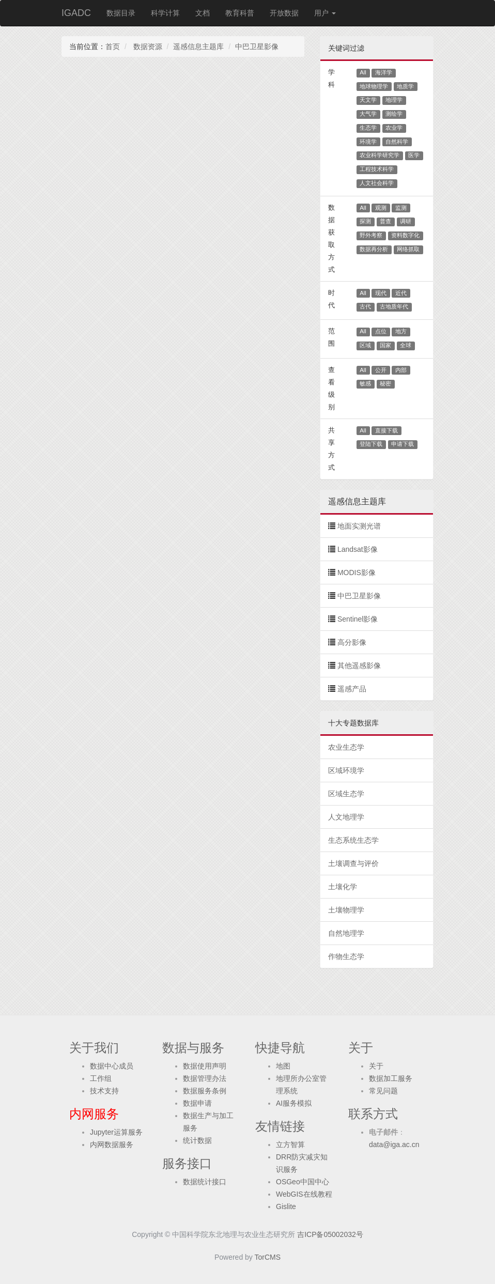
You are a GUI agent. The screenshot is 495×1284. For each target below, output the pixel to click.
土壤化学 (342, 887)
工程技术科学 (377, 169)
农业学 (394, 128)
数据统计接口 (204, 1182)
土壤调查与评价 (353, 863)
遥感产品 (351, 689)
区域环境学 (346, 770)
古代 (365, 306)
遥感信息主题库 (198, 46)
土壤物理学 (346, 910)
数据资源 (146, 46)
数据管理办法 (204, 1078)
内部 (401, 370)
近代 (401, 293)
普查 (385, 221)
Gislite (286, 1206)
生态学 (368, 128)
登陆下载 (371, 444)
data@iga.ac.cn (394, 1144)
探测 (365, 221)
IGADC (76, 13)
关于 (376, 1066)
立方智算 (290, 1144)
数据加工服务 (390, 1078)
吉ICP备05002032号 (330, 1234)
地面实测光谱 (359, 526)
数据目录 (120, 13)
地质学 (405, 86)
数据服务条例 (204, 1091)
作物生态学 (346, 956)
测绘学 (394, 114)
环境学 (368, 141)
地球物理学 (374, 86)
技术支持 (104, 1091)
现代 (380, 293)
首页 (112, 46)
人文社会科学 (377, 183)
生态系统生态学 (353, 840)
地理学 (394, 100)
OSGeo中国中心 (302, 1182)
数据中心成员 (111, 1066)
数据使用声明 (204, 1066)
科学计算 (165, 13)
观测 (380, 208)
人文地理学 (346, 817)
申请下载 (402, 444)
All (363, 72)
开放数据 (284, 13)
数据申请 (197, 1103)
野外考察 (371, 235)
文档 (202, 13)
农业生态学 (346, 747)
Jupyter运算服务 (116, 1132)
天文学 (368, 100)
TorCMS (268, 1257)
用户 (325, 13)
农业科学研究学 (379, 155)
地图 (283, 1066)
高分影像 (351, 642)
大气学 (368, 114)
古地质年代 (394, 306)
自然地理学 (346, 933)
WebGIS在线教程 (304, 1194)
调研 (405, 221)
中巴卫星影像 (257, 46)
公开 (380, 370)
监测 (401, 208)
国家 (385, 345)
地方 (401, 331)
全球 (405, 345)
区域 (365, 345)
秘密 (385, 383)
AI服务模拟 (294, 1103)
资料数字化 (405, 235)
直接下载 (386, 430)
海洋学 (383, 72)
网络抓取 (408, 249)
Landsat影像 (357, 549)
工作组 (101, 1078)
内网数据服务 (111, 1144)
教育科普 (239, 13)
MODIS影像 (356, 572)
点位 (380, 331)
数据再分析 (374, 249)
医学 (414, 155)
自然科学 (396, 141)
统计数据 (197, 1140)
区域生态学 (346, 794)
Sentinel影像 (357, 619)
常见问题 (383, 1091)
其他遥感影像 (359, 665)
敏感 (365, 383)
